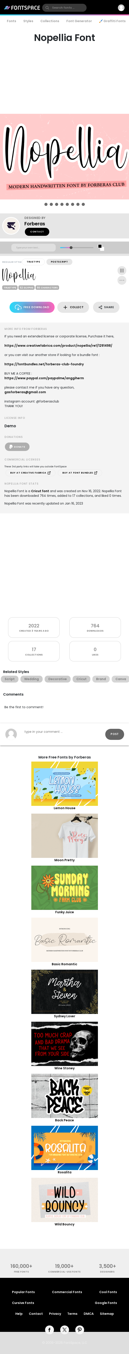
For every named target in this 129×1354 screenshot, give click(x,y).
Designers (107, 1271)
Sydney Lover (64, 1016)
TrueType (33, 261)
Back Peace (64, 1120)
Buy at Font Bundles (79, 473)
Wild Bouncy (64, 1224)
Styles (28, 21)
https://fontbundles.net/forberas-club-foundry (44, 364)
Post (115, 734)
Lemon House (64, 808)
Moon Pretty (64, 860)
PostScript (59, 261)
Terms (72, 1313)
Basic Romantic (64, 964)
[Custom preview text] (33, 248)
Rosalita (64, 1172)
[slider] (70, 247)
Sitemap (107, 1313)
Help (19, 1313)
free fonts (21, 1271)
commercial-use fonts (64, 1271)
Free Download (32, 307)
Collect (73, 307)
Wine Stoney (64, 1068)
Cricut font (40, 491)
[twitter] (64, 1329)
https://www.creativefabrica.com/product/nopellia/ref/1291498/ (58, 345)
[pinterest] (79, 1329)
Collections (49, 21)
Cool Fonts (108, 1292)
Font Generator (79, 21)
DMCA (89, 1313)
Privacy (55, 1313)
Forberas (34, 224)
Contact (37, 231)
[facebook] (49, 1329)
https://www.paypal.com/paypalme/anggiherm (44, 378)
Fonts (11, 21)
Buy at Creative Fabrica (30, 473)
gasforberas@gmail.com (25, 392)
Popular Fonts (23, 1292)
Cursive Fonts (23, 1303)
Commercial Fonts (67, 1292)
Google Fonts (106, 1303)
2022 (33, 626)
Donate (17, 447)
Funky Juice (64, 912)
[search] (64, 8)
